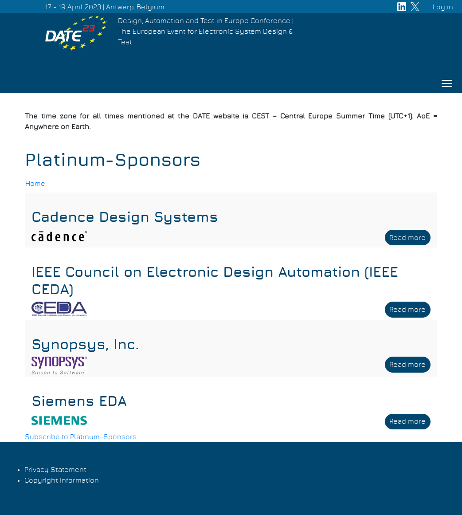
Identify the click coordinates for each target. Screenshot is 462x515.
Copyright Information (61, 480)
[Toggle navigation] (447, 83)
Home (35, 183)
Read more (410, 239)
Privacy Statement (55, 469)
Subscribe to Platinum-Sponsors (81, 436)
